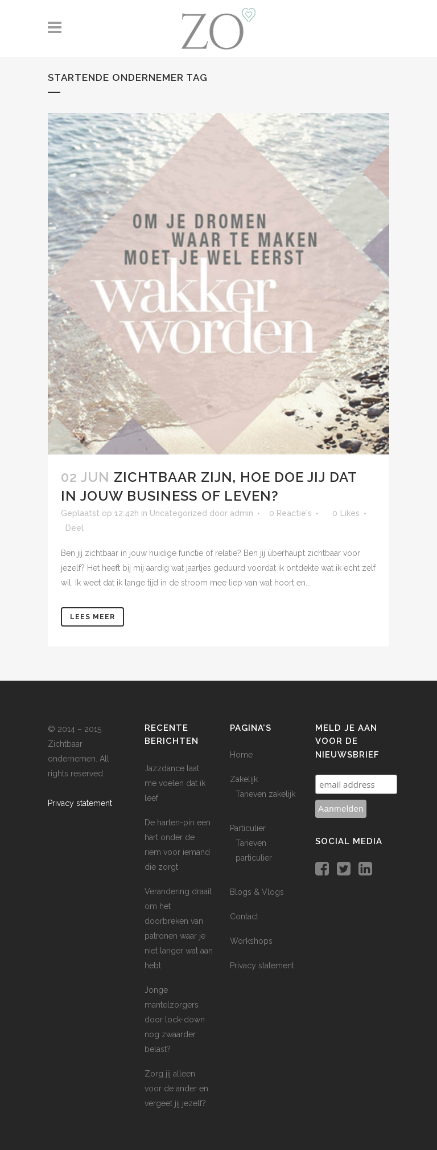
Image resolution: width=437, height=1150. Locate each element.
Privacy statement (80, 803)
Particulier (248, 828)
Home (241, 754)
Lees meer (92, 617)
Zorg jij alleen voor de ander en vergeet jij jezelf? (176, 1088)
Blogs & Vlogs (257, 892)
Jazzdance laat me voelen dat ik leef (175, 783)
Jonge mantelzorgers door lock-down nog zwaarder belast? (175, 1019)
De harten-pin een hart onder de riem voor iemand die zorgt (178, 844)
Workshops (251, 941)
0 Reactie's (290, 513)
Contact (244, 916)
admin (241, 513)
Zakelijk (244, 779)
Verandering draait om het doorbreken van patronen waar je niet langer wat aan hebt (179, 928)
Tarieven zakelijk (265, 794)
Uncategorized (178, 513)
